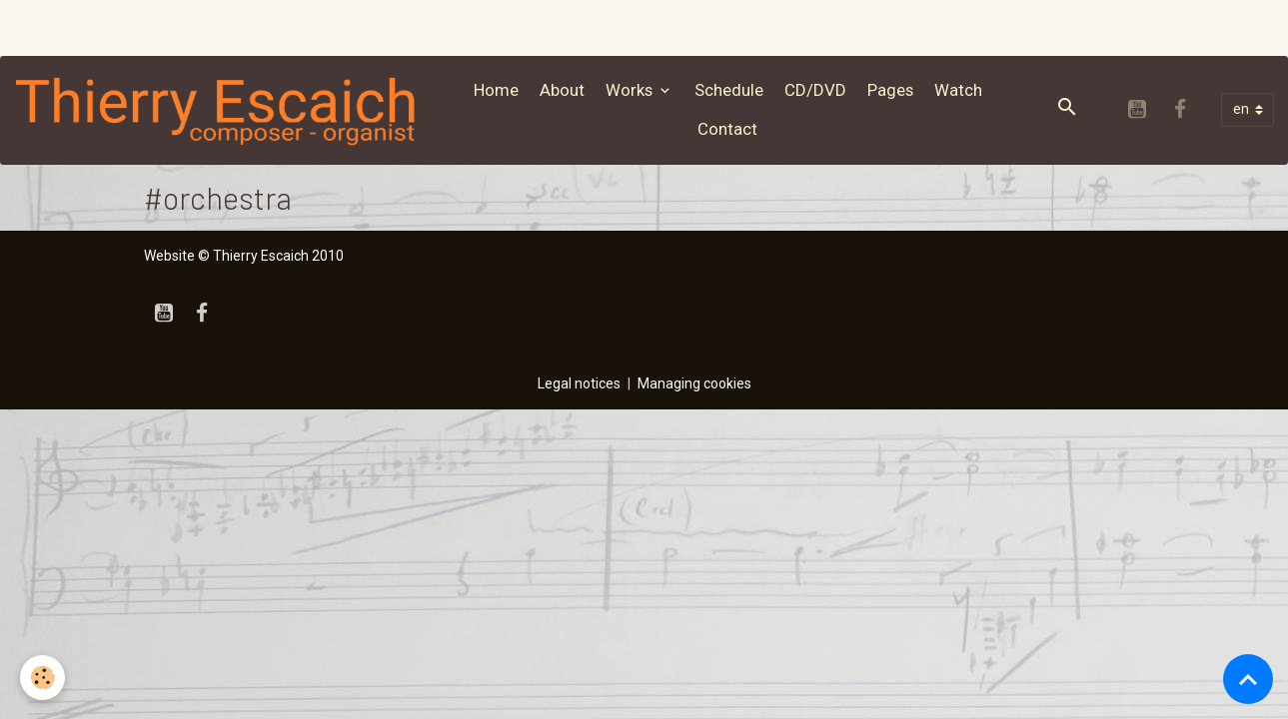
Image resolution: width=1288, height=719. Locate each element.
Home (496, 90)
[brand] (217, 110)
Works (631, 90)
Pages (890, 90)
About (562, 90)
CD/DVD (815, 90)
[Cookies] (42, 677)
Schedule (728, 90)
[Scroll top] (1248, 679)
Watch (958, 90)
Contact (727, 129)
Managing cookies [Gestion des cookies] (694, 383)
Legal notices (579, 383)
